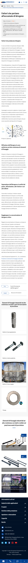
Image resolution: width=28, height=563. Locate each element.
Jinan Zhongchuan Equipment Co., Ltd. (17, 550)
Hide (13, 21)
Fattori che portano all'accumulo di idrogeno (13, 7)
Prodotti (3, 507)
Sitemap (9, 554)
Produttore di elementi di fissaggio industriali (12, 258)
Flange (4, 410)
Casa (4, 6)
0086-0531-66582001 (9, 534)
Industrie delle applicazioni (9, 503)
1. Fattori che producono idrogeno (11, 23)
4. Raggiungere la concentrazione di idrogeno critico (13, 34)
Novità (8, 6)
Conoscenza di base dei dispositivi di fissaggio (14, 469)
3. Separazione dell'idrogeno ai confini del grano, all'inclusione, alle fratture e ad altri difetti (12, 30)
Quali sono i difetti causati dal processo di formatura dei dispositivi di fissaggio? (12, 447)
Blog (12, 6)
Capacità (4, 518)
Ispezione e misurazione (8, 514)
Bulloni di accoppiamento (9, 332)
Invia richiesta (8, 527)
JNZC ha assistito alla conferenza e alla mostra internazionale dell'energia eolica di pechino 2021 (13, 489)
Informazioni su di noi (7, 499)
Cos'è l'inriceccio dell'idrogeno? (15, 287)
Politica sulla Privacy (16, 554)
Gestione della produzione (9, 511)
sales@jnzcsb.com (9, 530)
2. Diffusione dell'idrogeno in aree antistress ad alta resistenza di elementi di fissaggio (14, 26)
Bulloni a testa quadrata (9, 358)
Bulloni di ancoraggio (8, 384)
